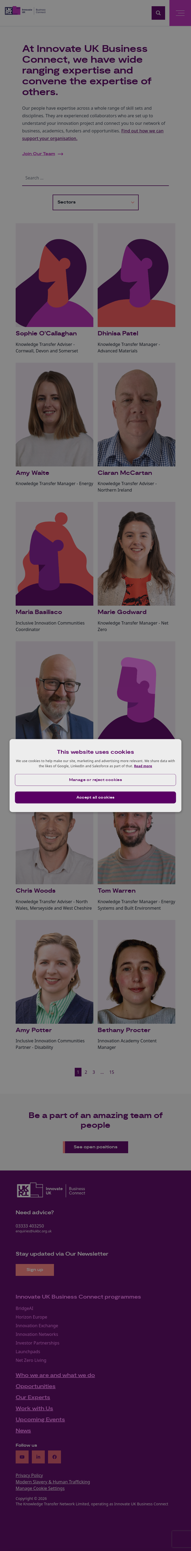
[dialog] (95, 775)
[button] (95, 780)
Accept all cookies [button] (95, 797)
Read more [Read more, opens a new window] (143, 766)
